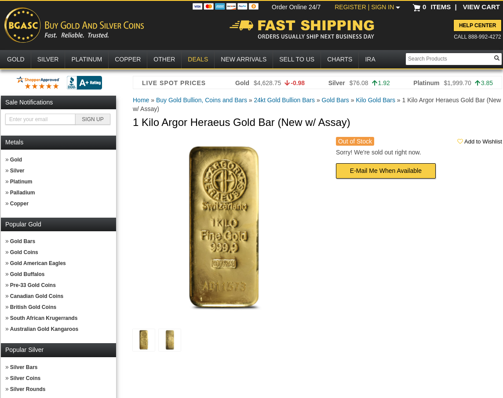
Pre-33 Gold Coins (33, 285)
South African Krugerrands (44, 318)
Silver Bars (24, 367)
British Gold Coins (33, 307)
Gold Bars (22, 241)
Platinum (21, 182)
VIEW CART (481, 7)
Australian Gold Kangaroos (44, 329)
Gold (16, 160)
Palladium (22, 193)
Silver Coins (25, 378)
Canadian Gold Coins (36, 296)
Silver (17, 171)
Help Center (477, 25)
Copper (19, 204)
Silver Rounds (28, 389)
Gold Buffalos (27, 274)
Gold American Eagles (38, 263)
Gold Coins (24, 252)
